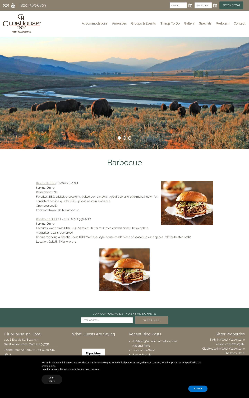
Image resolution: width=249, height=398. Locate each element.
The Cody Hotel (234, 353)
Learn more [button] (52, 379)
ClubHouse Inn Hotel (22, 23)
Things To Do (170, 23)
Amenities (119, 23)
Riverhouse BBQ (46, 219)
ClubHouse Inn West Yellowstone (223, 348)
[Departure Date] (203, 5)
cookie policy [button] (48, 366)
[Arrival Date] (178, 5)
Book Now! (231, 5)
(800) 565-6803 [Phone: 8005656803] (33, 5)
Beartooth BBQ (46, 183)
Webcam (222, 23)
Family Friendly (141, 354)
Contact (239, 23)
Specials (205, 23)
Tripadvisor (6, 5)
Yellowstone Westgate (230, 344)
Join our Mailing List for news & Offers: (124, 313)
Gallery (189, 23)
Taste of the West (143, 350)
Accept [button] (198, 388)
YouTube (13, 5)
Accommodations (95, 23)
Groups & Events (143, 23)
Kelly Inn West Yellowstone (227, 339)
